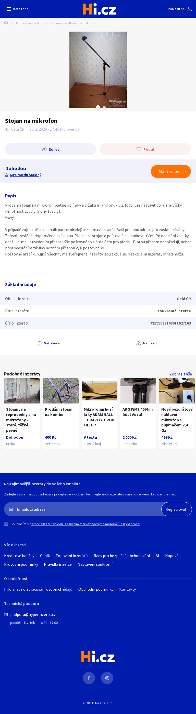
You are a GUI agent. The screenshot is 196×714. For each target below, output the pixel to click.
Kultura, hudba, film (29, 23)
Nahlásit (150, 343)
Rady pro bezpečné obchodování (122, 555)
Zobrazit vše (180, 373)
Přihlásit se (176, 9)
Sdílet (54, 149)
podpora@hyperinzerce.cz (33, 614)
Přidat (149, 149)
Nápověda (173, 555)
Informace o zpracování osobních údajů (38, 589)
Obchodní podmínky (95, 589)
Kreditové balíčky (19, 555)
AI (157, 555)
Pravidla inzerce (58, 564)
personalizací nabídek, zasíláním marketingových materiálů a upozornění (85, 524)
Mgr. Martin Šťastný (25, 174)
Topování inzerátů (72, 555)
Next (104, 107)
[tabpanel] (98, 70)
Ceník (45, 555)
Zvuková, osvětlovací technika (70, 23)
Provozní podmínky (21, 564)
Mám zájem (169, 171)
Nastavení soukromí (95, 564)
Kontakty (127, 589)
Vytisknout (53, 343)
